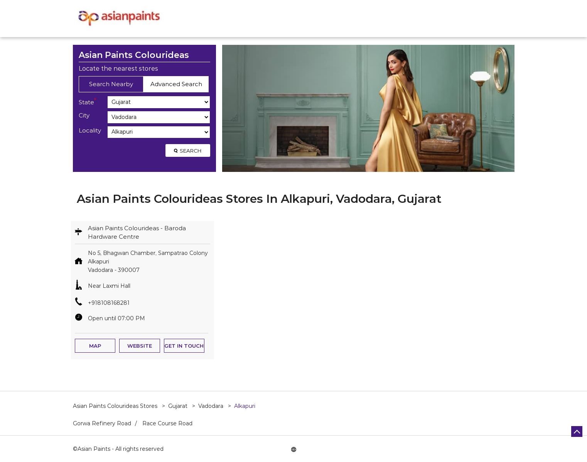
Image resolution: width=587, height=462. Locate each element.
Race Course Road (167, 423)
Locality (90, 130)
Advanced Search (176, 84)
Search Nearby (111, 84)
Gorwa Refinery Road (102, 423)
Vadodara (210, 406)
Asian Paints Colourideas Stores (116, 406)
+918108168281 (109, 302)
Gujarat (177, 406)
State (87, 101)
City (84, 115)
